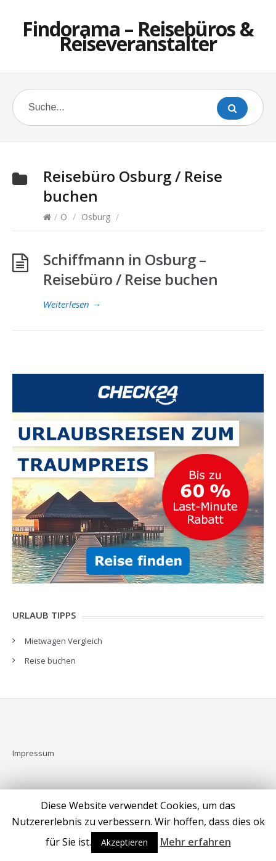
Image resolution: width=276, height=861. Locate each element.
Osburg (95, 217)
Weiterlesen (72, 304)
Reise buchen (50, 660)
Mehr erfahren (195, 842)
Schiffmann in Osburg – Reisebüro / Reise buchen (130, 269)
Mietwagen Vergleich (63, 640)
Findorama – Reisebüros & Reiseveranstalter (138, 36)
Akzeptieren (124, 842)
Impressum (33, 753)
